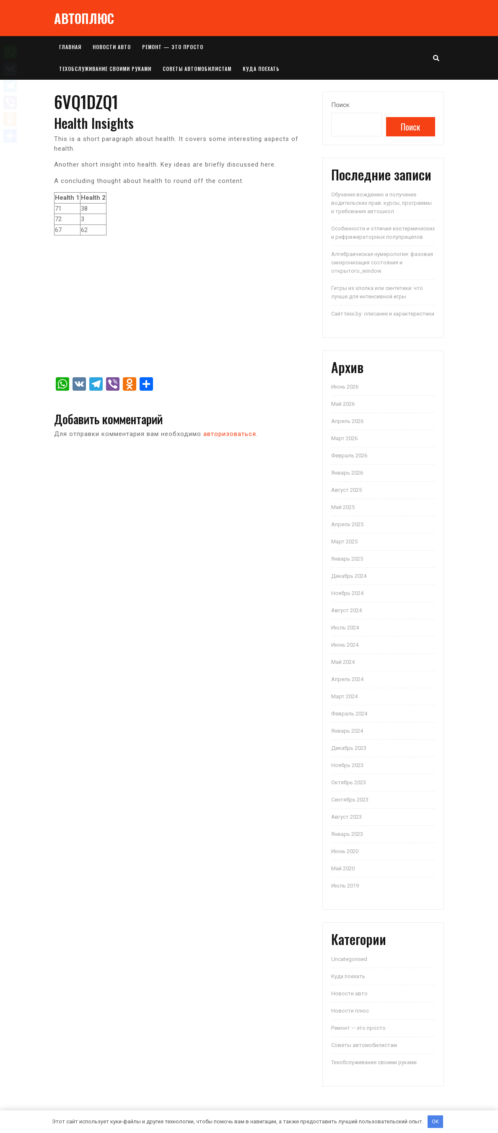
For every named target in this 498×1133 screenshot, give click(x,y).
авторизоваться (229, 434)
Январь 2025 (347, 559)
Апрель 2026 (347, 421)
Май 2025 (343, 507)
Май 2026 (343, 404)
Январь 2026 (347, 473)
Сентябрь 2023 (349, 799)
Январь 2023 (347, 834)
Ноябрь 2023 (347, 765)
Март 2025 (344, 541)
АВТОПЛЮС (84, 18)
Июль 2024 (345, 627)
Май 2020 (343, 868)
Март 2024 (344, 696)
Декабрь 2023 (348, 748)
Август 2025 (346, 490)
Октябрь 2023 (348, 782)
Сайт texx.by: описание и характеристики (382, 314)
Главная (70, 46)
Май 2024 (343, 662)
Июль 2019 (345, 885)
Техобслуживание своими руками (105, 68)
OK (435, 1121)
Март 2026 (344, 438)
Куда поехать (261, 68)
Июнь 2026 (344, 387)
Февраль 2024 (349, 713)
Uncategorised (349, 959)
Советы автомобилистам (197, 68)
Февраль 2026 (349, 455)
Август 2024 (346, 610)
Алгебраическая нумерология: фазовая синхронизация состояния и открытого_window (382, 262)
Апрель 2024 (347, 679)
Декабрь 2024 (348, 576)
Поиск (340, 105)
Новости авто (112, 46)
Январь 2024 (347, 731)
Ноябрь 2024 (347, 593)
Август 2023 (346, 817)
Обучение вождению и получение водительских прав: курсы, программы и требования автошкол (381, 202)
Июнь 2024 (344, 645)
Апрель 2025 (347, 524)
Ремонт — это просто (172, 46)
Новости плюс (350, 1011)
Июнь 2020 (344, 851)
